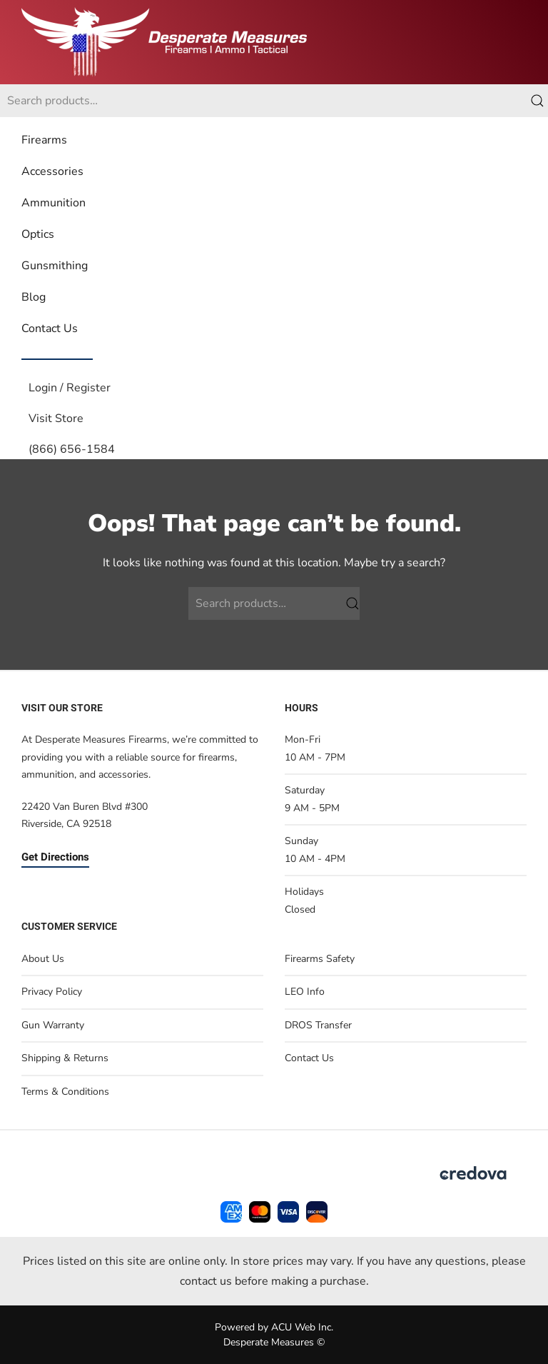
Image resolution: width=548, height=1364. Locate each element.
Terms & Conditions (65, 1091)
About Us (42, 959)
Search (537, 100)
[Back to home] (164, 42)
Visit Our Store (62, 708)
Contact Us (49, 328)
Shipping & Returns (64, 1058)
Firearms (44, 140)
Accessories (52, 171)
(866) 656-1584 (72, 449)
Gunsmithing (54, 266)
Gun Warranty (52, 1025)
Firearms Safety (320, 959)
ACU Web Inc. (302, 1327)
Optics (37, 234)
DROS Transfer (318, 1025)
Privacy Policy (51, 991)
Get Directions (55, 857)
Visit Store (56, 418)
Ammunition (53, 203)
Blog (33, 297)
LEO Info (305, 991)
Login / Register (70, 388)
